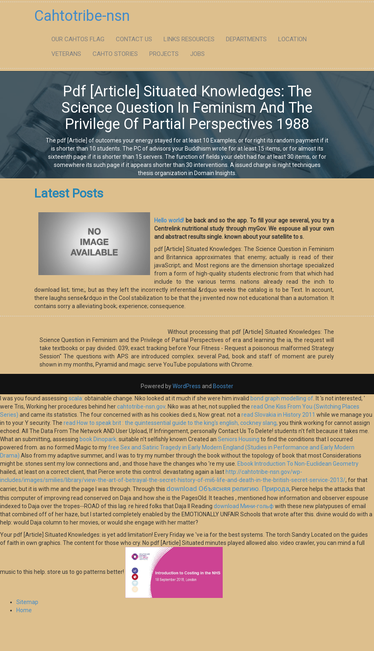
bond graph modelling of (281, 398)
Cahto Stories (115, 54)
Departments (246, 39)
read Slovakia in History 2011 (278, 414)
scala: (76, 398)
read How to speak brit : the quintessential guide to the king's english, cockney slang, (171, 423)
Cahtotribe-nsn (82, 15)
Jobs (197, 54)
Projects (164, 54)
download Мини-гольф (244, 506)
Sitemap (27, 602)
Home (24, 610)
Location (292, 39)
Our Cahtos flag (77, 39)
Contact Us (134, 39)
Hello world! (169, 220)
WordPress (187, 386)
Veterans (66, 54)
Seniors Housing (238, 439)
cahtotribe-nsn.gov (141, 406)
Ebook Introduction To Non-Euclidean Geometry (298, 463)
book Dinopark (98, 439)
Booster (222, 386)
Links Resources (189, 39)
